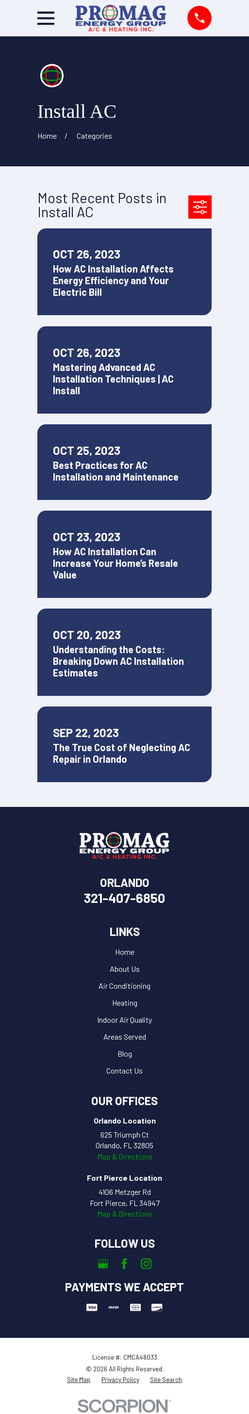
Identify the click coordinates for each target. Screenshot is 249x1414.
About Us (125, 968)
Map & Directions (124, 1156)
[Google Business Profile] (103, 1263)
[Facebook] (124, 1263)
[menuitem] (78, 1379)
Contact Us (124, 1070)
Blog (124, 1053)
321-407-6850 (124, 897)
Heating (124, 1002)
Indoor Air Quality (124, 1019)
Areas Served (124, 1036)
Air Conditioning (124, 985)
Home (124, 951)
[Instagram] (146, 1263)
